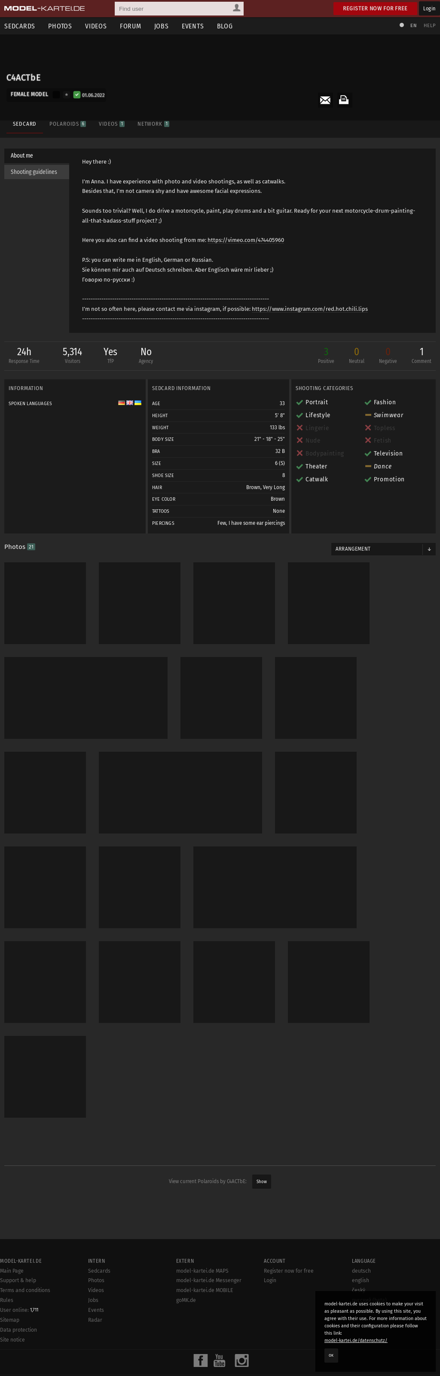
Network (153, 124)
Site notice (12, 1340)
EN (413, 25)
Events (193, 26)
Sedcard (25, 124)
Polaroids (67, 124)
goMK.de (186, 1300)
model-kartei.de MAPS (202, 1271)
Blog (225, 26)
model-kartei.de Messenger (208, 1280)
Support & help (18, 1280)
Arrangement (353, 549)
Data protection (18, 1330)
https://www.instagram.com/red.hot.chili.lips (310, 309)
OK (331, 1355)
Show (262, 1181)
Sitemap (9, 1320)
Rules (6, 1300)
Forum (130, 26)
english (360, 1280)
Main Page (12, 1271)
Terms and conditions (25, 1290)
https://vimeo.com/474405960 (246, 240)
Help (430, 25)
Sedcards (99, 1271)
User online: (19, 1310)
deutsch (361, 1271)
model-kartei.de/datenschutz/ (356, 1340)
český (358, 1290)
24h (24, 356)
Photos (60, 26)
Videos (96, 26)
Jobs (161, 26)
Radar (95, 1320)
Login (429, 8)
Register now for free (375, 8)
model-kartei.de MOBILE (204, 1290)
